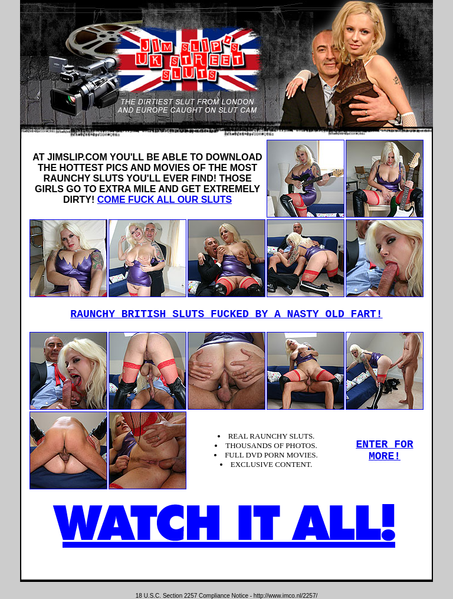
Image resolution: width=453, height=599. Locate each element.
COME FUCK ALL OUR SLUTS (164, 200)
